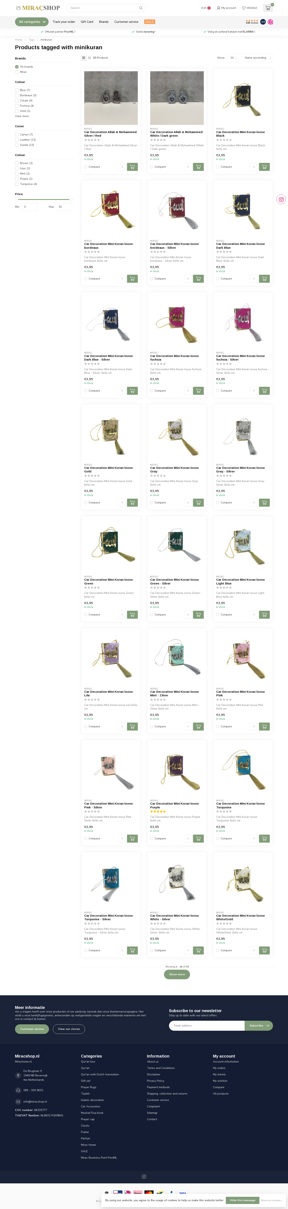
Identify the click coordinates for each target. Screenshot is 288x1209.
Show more (177, 974)
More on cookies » (271, 1200)
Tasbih (85, 1094)
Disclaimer (153, 1074)
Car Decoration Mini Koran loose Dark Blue (240, 245)
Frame (85, 1132)
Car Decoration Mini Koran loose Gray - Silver (240, 469)
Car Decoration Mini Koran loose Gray (174, 469)
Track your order (64, 22)
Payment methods (158, 1087)
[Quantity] (122, 167)
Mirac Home (88, 1145)
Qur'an (85, 1068)
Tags (31, 40)
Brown (26, 163)
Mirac (23, 71)
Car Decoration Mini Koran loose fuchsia (174, 357)
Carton (26, 134)
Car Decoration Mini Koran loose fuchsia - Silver (240, 357)
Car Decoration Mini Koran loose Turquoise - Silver (108, 917)
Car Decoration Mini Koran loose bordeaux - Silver (174, 245)
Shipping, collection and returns (167, 1094)
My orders (219, 1068)
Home (18, 40)
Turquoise (28, 183)
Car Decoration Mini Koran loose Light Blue (240, 581)
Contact (152, 1119)
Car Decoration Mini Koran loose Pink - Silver (108, 805)
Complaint (153, 1106)
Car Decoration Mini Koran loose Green (108, 581)
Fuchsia (27, 105)
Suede (27, 144)
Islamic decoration (92, 1100)
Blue (25, 90)
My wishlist (220, 1081)
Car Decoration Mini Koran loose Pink (240, 693)
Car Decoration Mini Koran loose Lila (108, 693)
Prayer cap (88, 1119)
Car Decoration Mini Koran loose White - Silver (174, 917)
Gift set (85, 1081)
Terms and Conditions (161, 1068)
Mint (25, 173)
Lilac (25, 168)
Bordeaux (28, 95)
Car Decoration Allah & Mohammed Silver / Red (110, 133)
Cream (26, 100)
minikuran (46, 40)
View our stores (69, 1029)
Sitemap (152, 1113)
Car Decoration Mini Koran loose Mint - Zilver (174, 693)
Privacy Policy (155, 1081)
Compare (94, 166)
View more (22, 116)
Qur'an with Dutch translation (100, 1074)
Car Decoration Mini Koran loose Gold (108, 469)
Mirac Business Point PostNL (99, 1158)
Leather (28, 139)
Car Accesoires (90, 1106)
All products (221, 1094)
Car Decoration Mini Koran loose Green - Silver (174, 581)
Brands (104, 22)
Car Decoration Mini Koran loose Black (240, 133)
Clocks (85, 1126)
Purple (26, 178)
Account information (226, 1062)
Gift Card (87, 22)
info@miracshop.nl (35, 1102)
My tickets (219, 1074)
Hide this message (242, 1200)
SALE (150, 22)
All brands (26, 66)
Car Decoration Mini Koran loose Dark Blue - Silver (108, 357)
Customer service (126, 22)
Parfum (85, 1138)
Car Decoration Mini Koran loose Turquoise (240, 805)
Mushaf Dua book (92, 1113)
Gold (25, 110)
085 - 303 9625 (33, 1090)
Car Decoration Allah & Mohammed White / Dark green (176, 133)
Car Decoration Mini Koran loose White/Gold (240, 917)
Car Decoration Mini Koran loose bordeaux (108, 245)
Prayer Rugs (88, 1087)
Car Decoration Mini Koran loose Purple (174, 805)
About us (153, 1062)
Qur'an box (88, 1062)
